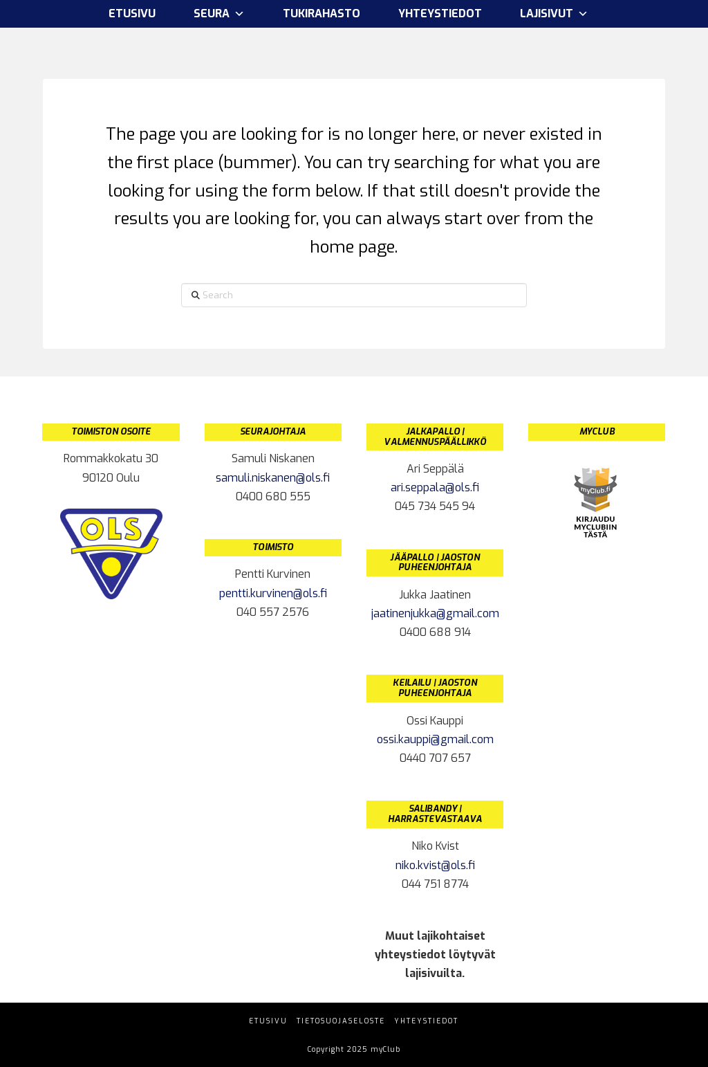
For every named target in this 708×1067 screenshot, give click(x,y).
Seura (219, 14)
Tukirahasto (321, 13)
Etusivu (132, 13)
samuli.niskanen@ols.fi (273, 478)
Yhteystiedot (440, 13)
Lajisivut (554, 14)
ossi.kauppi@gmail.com (435, 739)
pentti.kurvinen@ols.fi (273, 593)
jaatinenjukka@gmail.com (435, 613)
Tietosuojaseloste (341, 1020)
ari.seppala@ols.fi (435, 487)
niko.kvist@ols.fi (435, 865)
